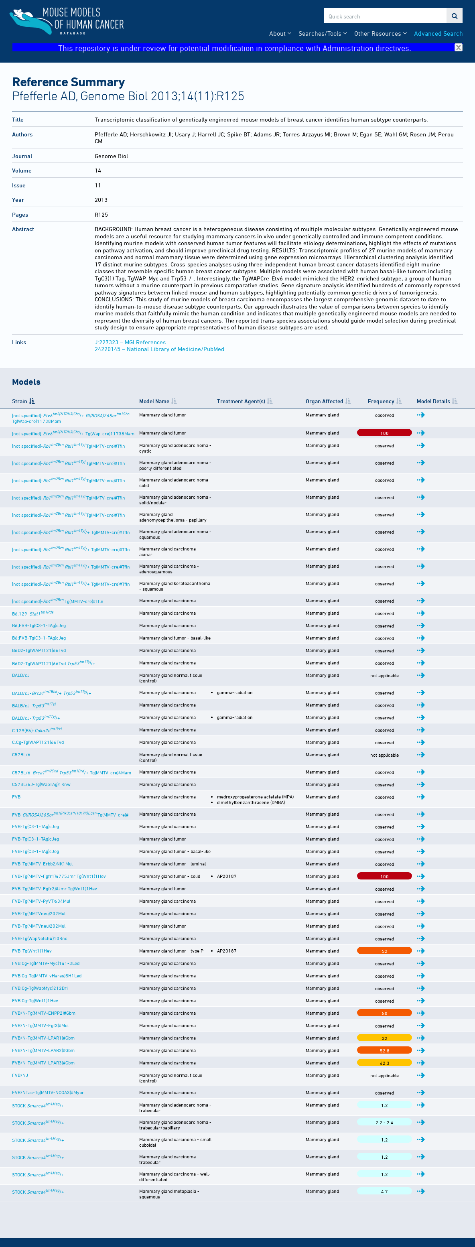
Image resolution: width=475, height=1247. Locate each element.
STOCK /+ (38, 1064)
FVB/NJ (20, 1038)
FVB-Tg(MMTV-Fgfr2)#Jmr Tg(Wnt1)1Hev (54, 852)
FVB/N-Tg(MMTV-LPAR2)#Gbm (43, 1013)
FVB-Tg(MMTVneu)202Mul (38, 876)
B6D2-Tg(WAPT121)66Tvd (39, 617)
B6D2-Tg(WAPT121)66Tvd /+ (53, 631)
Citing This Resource (276, 1188)
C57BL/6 (21, 717)
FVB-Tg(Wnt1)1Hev (32, 914)
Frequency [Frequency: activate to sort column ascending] (407, 404)
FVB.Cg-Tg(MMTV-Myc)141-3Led (45, 926)
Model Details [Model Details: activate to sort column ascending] (443, 404)
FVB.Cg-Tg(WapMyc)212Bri (40, 951)
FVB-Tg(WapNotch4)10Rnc (39, 901)
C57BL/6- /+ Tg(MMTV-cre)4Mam (71, 730)
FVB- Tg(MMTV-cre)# (70, 778)
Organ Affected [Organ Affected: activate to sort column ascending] (357, 404)
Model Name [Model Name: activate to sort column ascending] (174, 404)
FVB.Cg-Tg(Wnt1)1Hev (35, 964)
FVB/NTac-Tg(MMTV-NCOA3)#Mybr (48, 1051)
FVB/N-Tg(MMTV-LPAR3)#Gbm (43, 1026)
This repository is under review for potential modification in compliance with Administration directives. (260, 47)
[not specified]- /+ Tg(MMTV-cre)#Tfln (71, 519)
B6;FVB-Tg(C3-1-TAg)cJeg (39, 592)
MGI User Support (273, 1228)
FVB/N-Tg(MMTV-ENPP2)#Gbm (43, 976)
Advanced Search (438, 33)
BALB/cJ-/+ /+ (51, 655)
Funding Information (276, 1196)
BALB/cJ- (33, 668)
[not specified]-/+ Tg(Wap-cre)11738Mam (73, 439)
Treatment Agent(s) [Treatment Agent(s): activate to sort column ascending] (292, 404)
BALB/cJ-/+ (36, 680)
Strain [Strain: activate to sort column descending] (19, 404)
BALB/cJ (21, 642)
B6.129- (32, 581)
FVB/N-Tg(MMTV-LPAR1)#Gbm (43, 1001)
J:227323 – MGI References (130, 342)
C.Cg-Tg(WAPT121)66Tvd (38, 704)
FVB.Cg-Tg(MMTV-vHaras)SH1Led (46, 939)
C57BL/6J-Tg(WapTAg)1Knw (41, 742)
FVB (16, 754)
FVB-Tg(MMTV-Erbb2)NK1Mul (42, 827)
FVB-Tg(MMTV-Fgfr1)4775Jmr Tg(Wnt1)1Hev (59, 839)
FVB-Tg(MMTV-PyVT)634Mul (41, 864)
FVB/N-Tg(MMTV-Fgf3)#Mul (40, 988)
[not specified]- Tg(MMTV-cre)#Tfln (68, 452)
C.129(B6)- (36, 693)
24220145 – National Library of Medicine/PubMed (159, 348)
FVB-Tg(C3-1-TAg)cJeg (35, 789)
